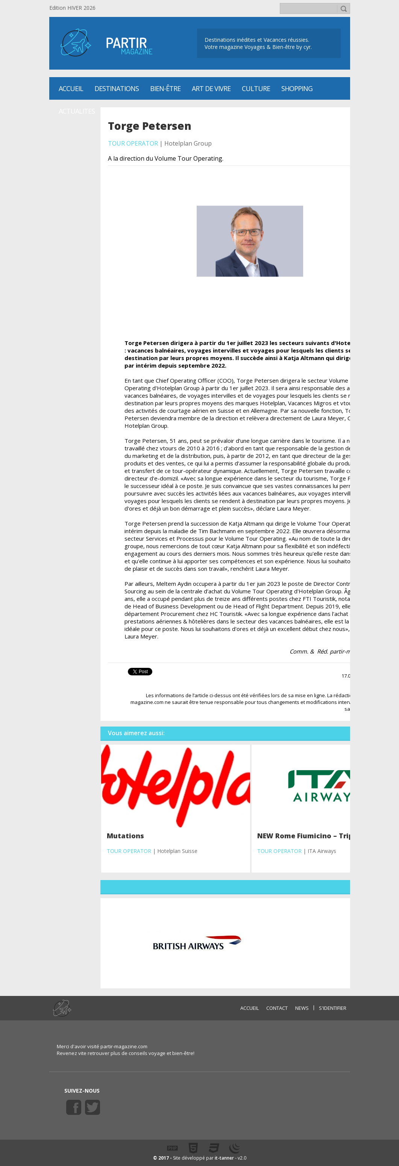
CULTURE (256, 88)
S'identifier (332, 1008)
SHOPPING (297, 88)
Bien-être (165, 88)
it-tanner (224, 1158)
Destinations (116, 88)
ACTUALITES (77, 111)
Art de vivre (211, 88)
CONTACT (277, 1008)
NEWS (302, 1008)
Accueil (71, 88)
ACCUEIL (249, 1008)
